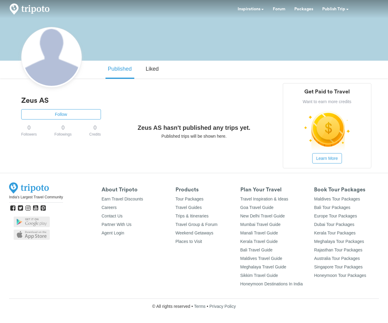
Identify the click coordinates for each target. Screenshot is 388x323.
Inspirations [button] (251, 9)
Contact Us (112, 216)
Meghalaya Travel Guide (263, 266)
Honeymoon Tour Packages (340, 275)
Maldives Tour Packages (337, 199)
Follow (61, 114)
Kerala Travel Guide (259, 241)
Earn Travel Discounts (122, 199)
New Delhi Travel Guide (262, 216)
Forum (279, 9)
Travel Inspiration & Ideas (264, 199)
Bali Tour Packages (332, 207)
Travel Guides (189, 207)
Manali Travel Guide (259, 232)
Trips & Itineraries (192, 216)
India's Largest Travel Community (36, 197)
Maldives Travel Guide (261, 258)
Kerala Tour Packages (335, 232)
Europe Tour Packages (335, 216)
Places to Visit (189, 241)
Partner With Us (117, 224)
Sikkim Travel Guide (259, 275)
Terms (200, 306)
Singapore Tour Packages (338, 266)
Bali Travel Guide (256, 249)
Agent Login (113, 232)
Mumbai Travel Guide (260, 224)
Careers (109, 207)
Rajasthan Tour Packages (338, 249)
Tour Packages (190, 199)
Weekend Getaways (194, 232)
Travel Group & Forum (197, 224)
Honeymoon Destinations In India (271, 283)
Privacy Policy (222, 306)
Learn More (327, 158)
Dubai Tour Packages (334, 224)
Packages (303, 9)
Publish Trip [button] (335, 9)
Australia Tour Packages (337, 258)
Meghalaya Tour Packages (339, 241)
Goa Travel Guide (257, 207)
